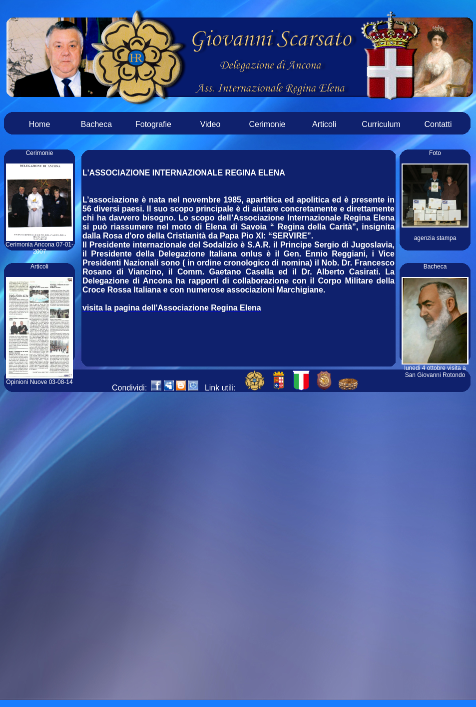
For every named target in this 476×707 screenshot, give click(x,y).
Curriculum (381, 124)
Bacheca (96, 124)
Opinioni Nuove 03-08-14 (39, 379)
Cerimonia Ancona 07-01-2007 (39, 245)
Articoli (324, 124)
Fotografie (153, 124)
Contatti (438, 124)
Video (210, 124)
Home (39, 124)
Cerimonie (267, 124)
